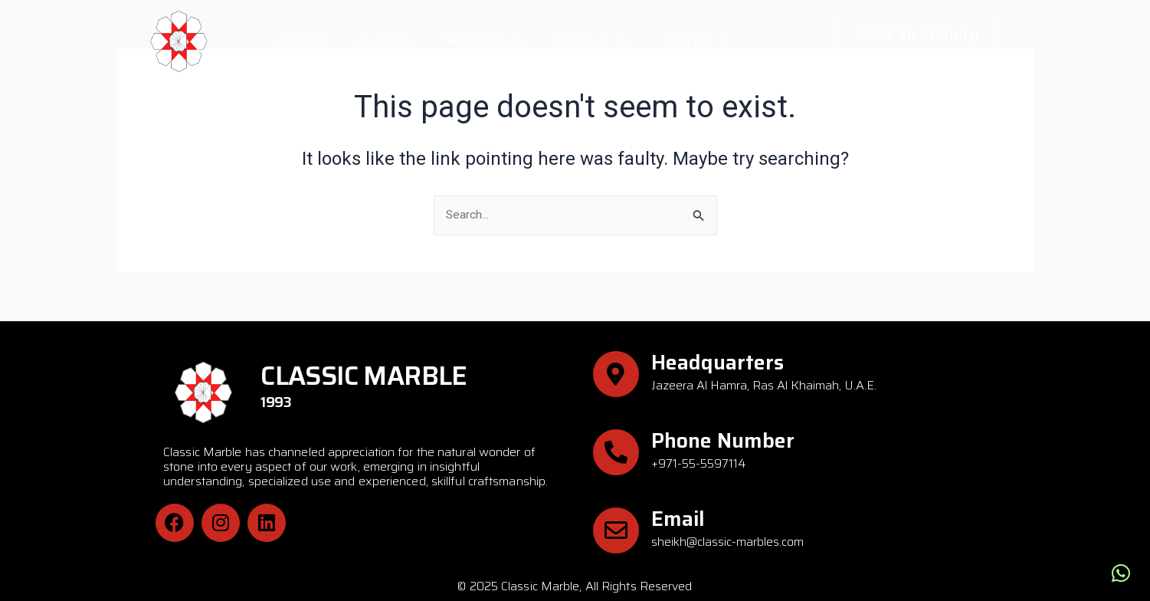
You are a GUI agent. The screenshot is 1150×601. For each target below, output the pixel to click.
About (301, 40)
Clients (385, 40)
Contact (694, 40)
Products (592, 40)
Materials (483, 40)
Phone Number (723, 440)
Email (678, 518)
